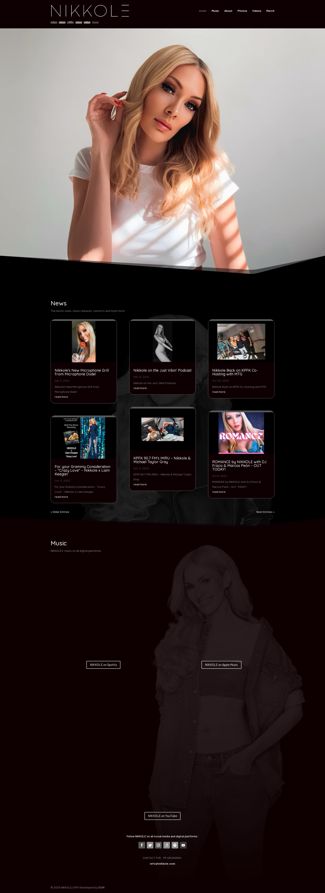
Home (202, 10)
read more (61, 396)
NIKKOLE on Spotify (103, 664)
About (228, 10)
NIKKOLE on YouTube (162, 816)
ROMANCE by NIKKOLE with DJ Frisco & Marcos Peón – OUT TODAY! (239, 465)
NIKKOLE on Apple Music (221, 664)
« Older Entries (60, 511)
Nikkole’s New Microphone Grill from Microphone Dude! (82, 372)
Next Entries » (265, 511)
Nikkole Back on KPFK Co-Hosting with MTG (235, 372)
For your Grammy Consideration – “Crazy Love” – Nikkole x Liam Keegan (82, 470)
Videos (256, 10)
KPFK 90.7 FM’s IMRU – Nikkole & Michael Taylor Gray (162, 460)
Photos (242, 10)
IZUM (101, 887)
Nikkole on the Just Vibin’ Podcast (162, 370)
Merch (270, 10)
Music (215, 10)
